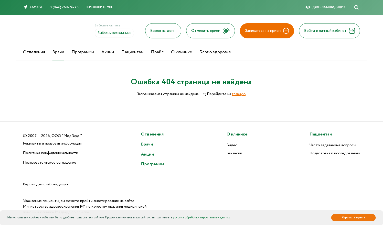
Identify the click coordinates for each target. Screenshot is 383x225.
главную (239, 94)
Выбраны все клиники (114, 33)
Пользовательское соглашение (49, 162)
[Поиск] (356, 7)
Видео (231, 145)
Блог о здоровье (215, 52)
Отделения (34, 52)
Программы (83, 52)
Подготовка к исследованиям (334, 153)
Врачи (58, 52)
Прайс (157, 52)
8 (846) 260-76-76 (64, 7)
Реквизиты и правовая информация (52, 143)
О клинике (181, 52)
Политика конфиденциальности (50, 153)
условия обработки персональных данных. (202, 217)
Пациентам (132, 52)
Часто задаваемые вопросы (332, 145)
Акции (107, 52)
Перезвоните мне (99, 7)
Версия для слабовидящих (45, 184)
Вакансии (234, 153)
